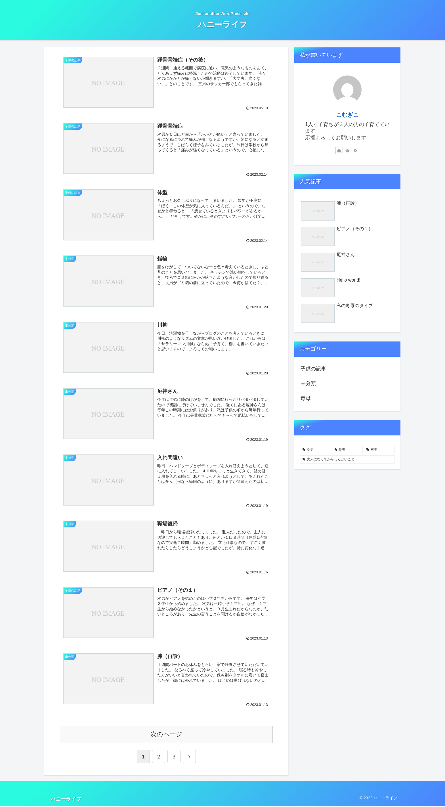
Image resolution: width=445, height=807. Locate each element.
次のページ (166, 735)
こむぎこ (347, 115)
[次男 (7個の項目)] (315, 450)
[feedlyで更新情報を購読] (347, 150)
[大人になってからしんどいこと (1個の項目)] (347, 459)
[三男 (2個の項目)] (379, 450)
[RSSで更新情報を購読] (355, 150)
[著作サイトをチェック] (339, 150)
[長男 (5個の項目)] (347, 450)
